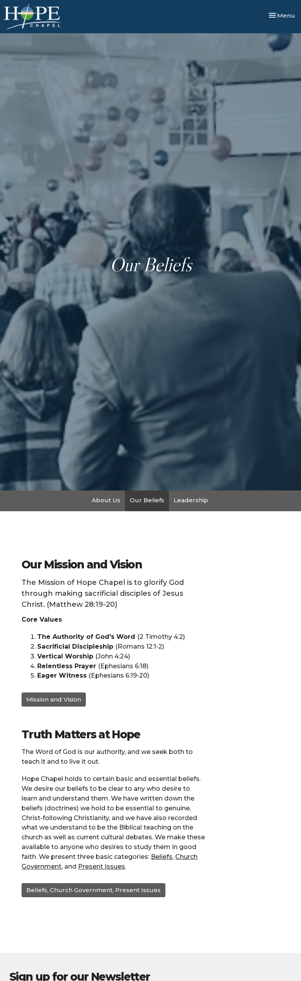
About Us (106, 500)
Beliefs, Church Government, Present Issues (93, 890)
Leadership (191, 500)
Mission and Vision (53, 699)
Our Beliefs (147, 500)
